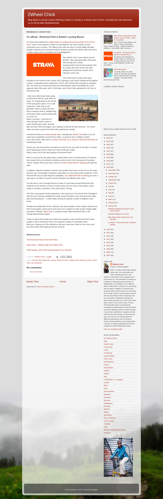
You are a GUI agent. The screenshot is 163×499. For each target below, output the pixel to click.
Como (106, 350)
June (110, 190)
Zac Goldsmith (36, 263)
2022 (108, 148)
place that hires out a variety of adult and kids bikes (75, 140)
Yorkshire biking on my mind (118, 214)
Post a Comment (36, 272)
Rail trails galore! (120, 69)
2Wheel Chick (41, 14)
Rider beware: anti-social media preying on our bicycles (49, 250)
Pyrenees (107, 397)
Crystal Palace (109, 356)
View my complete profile (113, 329)
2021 (108, 151)
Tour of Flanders (110, 418)
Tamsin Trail (77, 134)
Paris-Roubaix (109, 391)
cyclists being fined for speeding (74, 163)
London (106, 382)
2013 (108, 236)
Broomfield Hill (44, 260)
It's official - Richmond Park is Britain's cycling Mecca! (125, 53)
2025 (108, 138)
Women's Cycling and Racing (115, 430)
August (111, 183)
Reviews (107, 400)
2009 (108, 249)
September (112, 180)
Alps (105, 341)
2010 (108, 246)
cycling (53, 260)
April (110, 196)
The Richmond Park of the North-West (42, 240)
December (112, 170)
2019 (108, 157)
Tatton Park (47, 212)
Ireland (106, 374)
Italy (105, 377)
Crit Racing (108, 353)
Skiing (106, 412)
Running (107, 406)
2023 (108, 144)
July (110, 186)
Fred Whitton (108, 368)
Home (63, 281)
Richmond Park (62, 260)
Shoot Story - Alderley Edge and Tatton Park (44, 245)
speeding (82, 260)
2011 (108, 242)
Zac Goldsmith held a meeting (77, 176)
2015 (108, 229)
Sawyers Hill (73, 260)
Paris (106, 388)
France (106, 365)
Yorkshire (107, 433)
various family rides (53, 134)
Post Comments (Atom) (45, 287)
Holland (106, 371)
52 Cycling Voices (110, 338)
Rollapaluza (108, 403)
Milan (106, 385)
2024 (108, 141)
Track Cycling (109, 421)
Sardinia (107, 409)
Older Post (92, 281)
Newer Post (32, 281)
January (111, 206)
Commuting (108, 347)
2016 (108, 167)
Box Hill (35, 260)
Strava (89, 260)
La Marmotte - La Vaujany (113, 379)
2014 (108, 233)
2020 (108, 154)
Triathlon (107, 424)
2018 (108, 161)
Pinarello (107, 394)
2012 (108, 239)
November (112, 173)
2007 (108, 255)
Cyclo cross (108, 359)
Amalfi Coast (108, 344)
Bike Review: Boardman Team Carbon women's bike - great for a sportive (125, 38)
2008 (108, 252)
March (110, 199)
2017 (108, 164)
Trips (105, 427)
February (112, 203)
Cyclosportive (109, 362)
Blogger (95, 490)
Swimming (107, 415)
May (110, 193)
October (111, 177)
